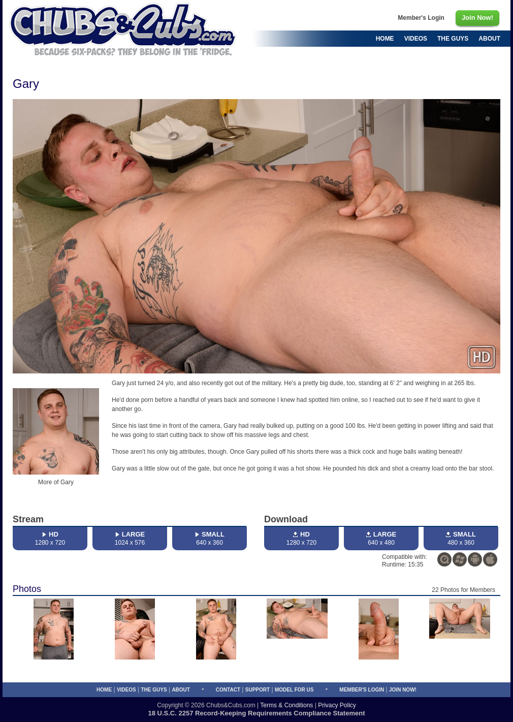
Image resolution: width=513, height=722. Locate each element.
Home (104, 690)
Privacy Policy (337, 705)
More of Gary (56, 482)
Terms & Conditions (286, 705)
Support (257, 690)
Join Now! (402, 690)
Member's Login (361, 690)
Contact (228, 690)
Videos (126, 690)
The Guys (154, 690)
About (181, 690)
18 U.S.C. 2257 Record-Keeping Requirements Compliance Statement (256, 713)
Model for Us (294, 690)
